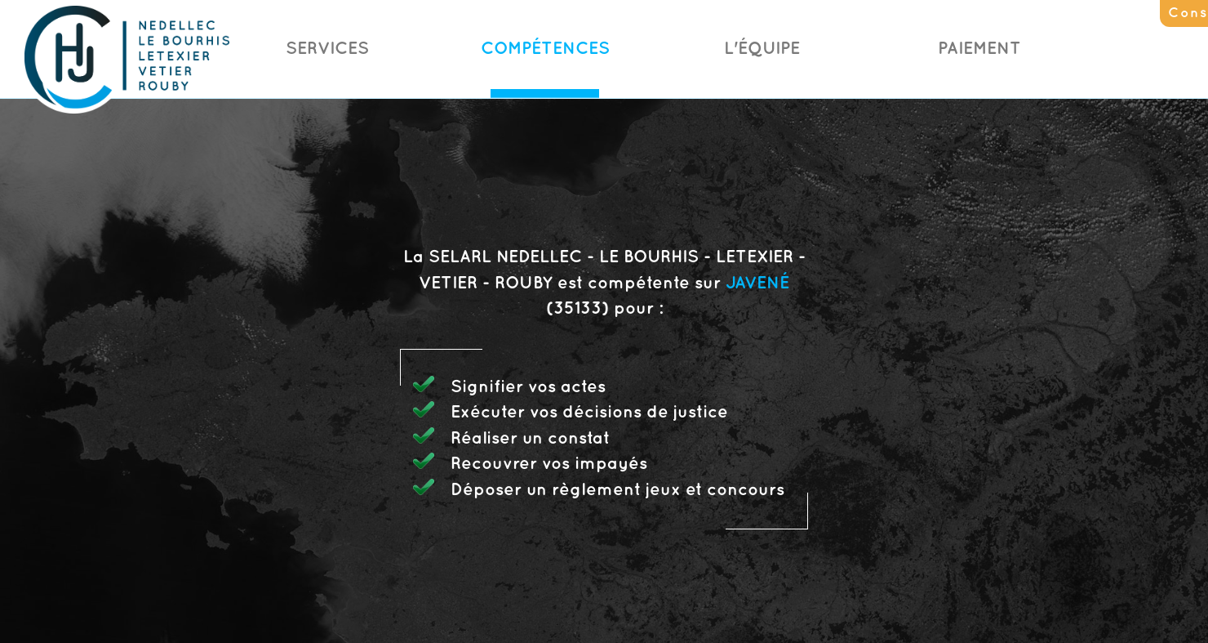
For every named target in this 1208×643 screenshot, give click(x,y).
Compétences (545, 49)
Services (327, 49)
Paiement (979, 49)
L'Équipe (762, 49)
